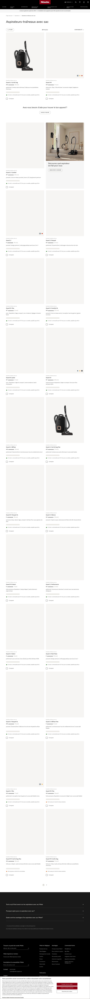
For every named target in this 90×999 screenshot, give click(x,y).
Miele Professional (43, 976)
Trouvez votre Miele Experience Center (12, 956)
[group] (25, 66)
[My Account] (84, 2)
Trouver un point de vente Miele (13, 945)
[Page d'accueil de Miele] (45, 2)
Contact (41, 966)
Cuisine (4, 6)
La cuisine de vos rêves (52, 7)
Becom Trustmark (56, 964)
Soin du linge (12, 7)
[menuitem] (5, 6)
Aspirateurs (24, 6)
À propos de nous (43, 948)
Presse (41, 959)
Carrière (41, 956)
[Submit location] (28, 948)
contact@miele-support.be (16, 971)
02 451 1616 (12, 969)
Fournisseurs (42, 961)
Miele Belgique (42, 951)
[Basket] (88, 2)
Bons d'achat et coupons (57, 951)
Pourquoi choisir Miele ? (57, 948)
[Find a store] (80, 2)
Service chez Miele (70, 7)
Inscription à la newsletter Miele (13, 962)
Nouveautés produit (56, 956)
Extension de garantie (56, 959)
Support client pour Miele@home (69, 962)
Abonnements (55, 961)
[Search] (76, 2)
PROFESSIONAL (84, 6)
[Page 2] (46, 885)
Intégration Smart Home (70, 956)
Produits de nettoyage (35, 7)
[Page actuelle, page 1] (43, 885)
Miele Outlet (42, 964)
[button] (78, 76)
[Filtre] (10, 29)
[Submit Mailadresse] (28, 965)
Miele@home (68, 948)
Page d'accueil (9, 15)
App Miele (67, 951)
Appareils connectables (70, 959)
